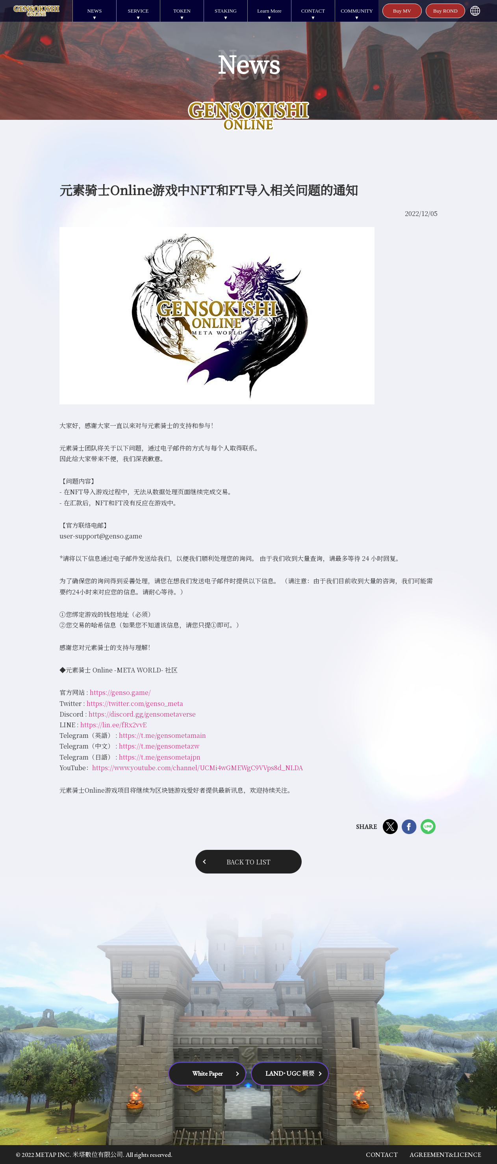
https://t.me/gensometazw (159, 746)
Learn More (269, 11)
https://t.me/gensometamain (162, 735)
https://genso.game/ (120, 692)
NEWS (94, 11)
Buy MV (402, 11)
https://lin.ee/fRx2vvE (113, 724)
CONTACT (313, 11)
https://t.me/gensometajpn (159, 757)
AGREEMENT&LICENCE (445, 1155)
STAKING (226, 11)
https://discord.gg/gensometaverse (142, 714)
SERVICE (138, 11)
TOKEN (182, 11)
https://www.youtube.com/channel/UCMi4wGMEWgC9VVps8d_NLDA (197, 767)
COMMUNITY (357, 11)
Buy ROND (445, 11)
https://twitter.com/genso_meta (135, 703)
